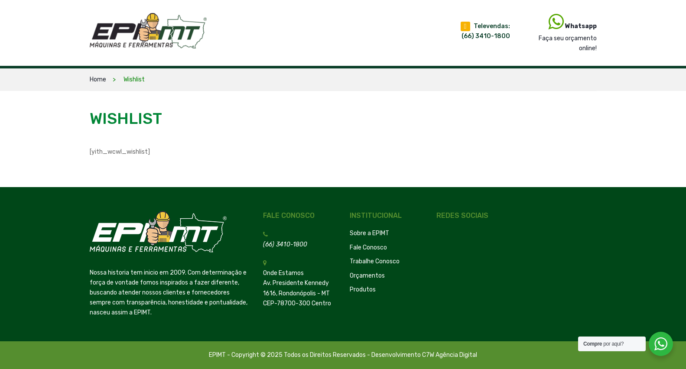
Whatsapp (581, 26)
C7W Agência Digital (449, 355)
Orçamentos (367, 275)
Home (98, 79)
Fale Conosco (368, 247)
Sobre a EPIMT (369, 233)
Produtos (363, 289)
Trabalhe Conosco (375, 261)
